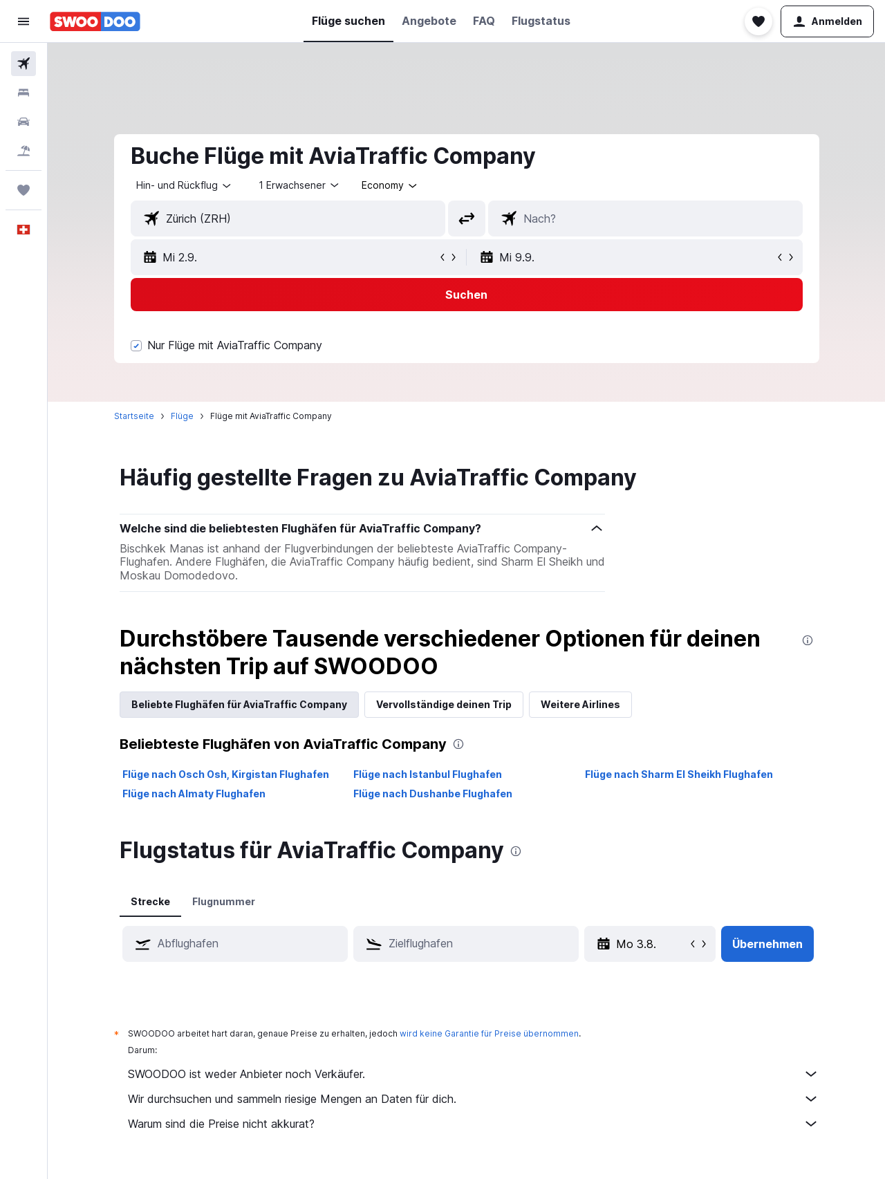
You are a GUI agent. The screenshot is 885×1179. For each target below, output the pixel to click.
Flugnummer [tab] (223, 901)
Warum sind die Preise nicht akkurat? (473, 1123)
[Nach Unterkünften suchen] (23, 92)
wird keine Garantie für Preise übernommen (489, 1033)
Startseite (134, 416)
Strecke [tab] (150, 901)
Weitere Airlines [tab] (580, 704)
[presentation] (807, 640)
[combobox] (185, 185)
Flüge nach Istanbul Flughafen (427, 774)
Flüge (182, 416)
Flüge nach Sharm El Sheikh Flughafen (679, 774)
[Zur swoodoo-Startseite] (95, 21)
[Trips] (23, 190)
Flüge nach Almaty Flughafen (194, 793)
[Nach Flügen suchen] (23, 63)
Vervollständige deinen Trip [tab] (444, 704)
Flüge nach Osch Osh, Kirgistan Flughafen (225, 774)
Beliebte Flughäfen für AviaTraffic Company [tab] (239, 704)
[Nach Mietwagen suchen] (23, 122)
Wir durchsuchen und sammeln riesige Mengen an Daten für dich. (473, 1098)
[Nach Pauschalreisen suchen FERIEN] (23, 151)
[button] (23, 21)
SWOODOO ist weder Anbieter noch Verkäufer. (473, 1074)
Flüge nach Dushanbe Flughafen (432, 793)
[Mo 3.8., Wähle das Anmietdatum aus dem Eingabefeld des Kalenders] (651, 944)
